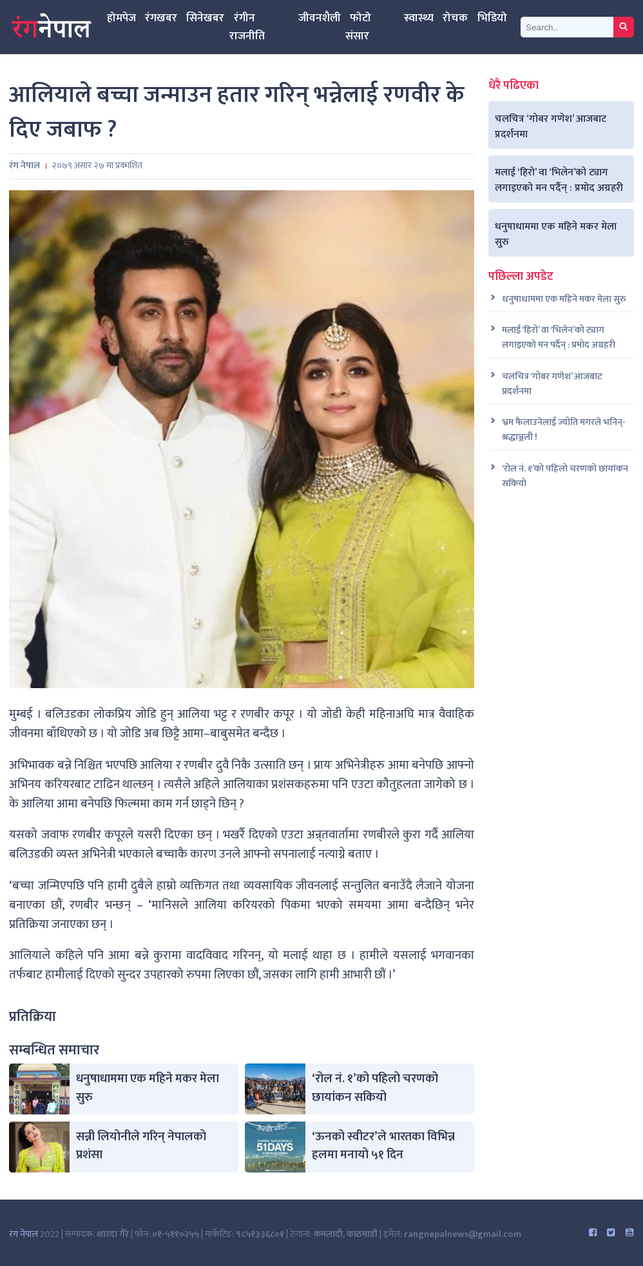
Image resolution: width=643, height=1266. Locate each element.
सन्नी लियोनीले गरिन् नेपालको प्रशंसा (141, 1146)
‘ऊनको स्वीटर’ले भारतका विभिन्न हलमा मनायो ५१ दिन (383, 1146)
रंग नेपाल (23, 1234)
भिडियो (492, 17)
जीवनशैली (319, 17)
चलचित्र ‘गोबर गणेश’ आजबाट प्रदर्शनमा (550, 126)
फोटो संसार (358, 26)
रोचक (455, 17)
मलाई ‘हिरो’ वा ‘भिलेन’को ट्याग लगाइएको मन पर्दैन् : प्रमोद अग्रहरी (559, 180)
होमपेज (121, 17)
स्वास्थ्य (419, 17)
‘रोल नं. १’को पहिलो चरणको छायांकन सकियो (375, 1088)
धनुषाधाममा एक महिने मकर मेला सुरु (147, 1088)
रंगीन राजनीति (247, 26)
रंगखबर (161, 17)
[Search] (567, 27)
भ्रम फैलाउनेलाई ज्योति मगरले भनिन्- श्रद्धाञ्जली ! (564, 430)
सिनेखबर (205, 17)
